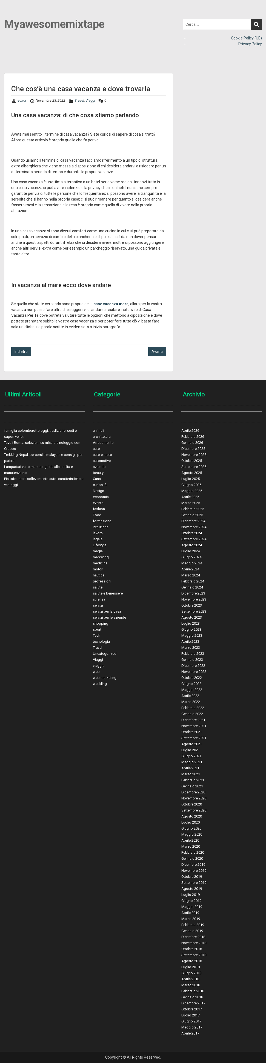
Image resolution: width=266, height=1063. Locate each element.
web (96, 672)
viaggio (99, 666)
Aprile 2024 (190, 569)
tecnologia (101, 641)
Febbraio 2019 (192, 925)
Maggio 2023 (191, 635)
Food (97, 515)
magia (98, 551)
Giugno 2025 (191, 485)
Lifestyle (99, 545)
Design (98, 491)
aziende (99, 467)
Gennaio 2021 (192, 786)
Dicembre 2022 (193, 666)
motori (98, 569)
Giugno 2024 (191, 557)
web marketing (104, 678)
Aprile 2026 (190, 430)
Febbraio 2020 (192, 852)
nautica (98, 575)
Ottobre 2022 (191, 678)
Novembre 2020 (193, 798)
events (98, 503)
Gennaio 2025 (192, 515)
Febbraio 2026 (192, 437)
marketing (101, 557)
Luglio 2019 (190, 895)
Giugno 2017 (191, 1021)
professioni (102, 581)
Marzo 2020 (190, 846)
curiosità (100, 485)
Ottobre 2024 (191, 533)
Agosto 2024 (191, 545)
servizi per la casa (107, 611)
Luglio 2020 (190, 822)
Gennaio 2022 (192, 714)
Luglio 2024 (190, 551)
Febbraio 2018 (192, 991)
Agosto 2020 (191, 816)
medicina (100, 563)
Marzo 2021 (190, 774)
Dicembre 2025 (193, 449)
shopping (100, 623)
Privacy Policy (250, 44)
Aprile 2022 (190, 696)
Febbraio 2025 (192, 509)
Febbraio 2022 (192, 708)
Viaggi (90, 100)
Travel (79, 100)
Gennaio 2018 (192, 997)
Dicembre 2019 (193, 864)
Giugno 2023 (191, 629)
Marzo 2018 (190, 985)
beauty (98, 473)
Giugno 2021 (191, 756)
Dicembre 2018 (193, 937)
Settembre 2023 (193, 611)
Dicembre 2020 (193, 792)
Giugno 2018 (191, 973)
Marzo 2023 (190, 647)
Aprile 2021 (190, 768)
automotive (102, 461)
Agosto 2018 (191, 961)
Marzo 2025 (190, 503)
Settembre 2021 (193, 738)
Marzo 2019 (190, 919)
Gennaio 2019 (192, 931)
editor (22, 100)
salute (97, 587)
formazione (102, 521)
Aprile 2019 (190, 913)
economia (101, 497)
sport (97, 629)
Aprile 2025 (190, 497)
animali (98, 430)
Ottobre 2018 (191, 949)
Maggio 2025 (191, 491)
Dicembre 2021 (193, 720)
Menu (10, 15)
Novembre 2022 (193, 672)
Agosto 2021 (191, 744)
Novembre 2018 (193, 943)
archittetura (102, 437)
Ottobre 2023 (191, 605)
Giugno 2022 (191, 684)
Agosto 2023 (191, 617)
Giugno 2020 (191, 828)
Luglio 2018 (190, 967)
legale (97, 539)
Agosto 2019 (191, 889)
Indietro (21, 351)
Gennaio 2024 (192, 587)
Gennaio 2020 (192, 858)
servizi (98, 605)
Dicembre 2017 (193, 1003)
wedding (100, 684)
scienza (99, 599)
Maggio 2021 (191, 762)
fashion (99, 509)
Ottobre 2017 (191, 1009)
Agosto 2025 (191, 473)
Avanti (157, 351)
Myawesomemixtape (54, 24)
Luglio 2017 (190, 1015)
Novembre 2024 (193, 527)
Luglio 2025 (190, 479)
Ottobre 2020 (191, 804)
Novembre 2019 (193, 870)
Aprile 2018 (190, 979)
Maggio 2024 (191, 563)
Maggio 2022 (191, 690)
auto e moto (102, 455)
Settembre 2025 (193, 467)
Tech (96, 635)
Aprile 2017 (190, 1033)
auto (96, 449)
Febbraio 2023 (192, 653)
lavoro (98, 533)
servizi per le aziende (109, 617)
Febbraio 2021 (192, 780)
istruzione (100, 527)
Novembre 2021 (193, 726)
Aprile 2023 (190, 641)
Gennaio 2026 (192, 443)
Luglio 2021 (190, 750)
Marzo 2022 (190, 702)
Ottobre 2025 (191, 461)
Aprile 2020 (190, 840)
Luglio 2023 (190, 623)
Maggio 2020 (191, 834)
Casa (97, 479)
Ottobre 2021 (191, 732)
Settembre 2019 (193, 883)
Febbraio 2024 (192, 581)
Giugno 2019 (191, 901)
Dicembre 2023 (193, 593)
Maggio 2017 (191, 1027)
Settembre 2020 (193, 810)
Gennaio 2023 (192, 660)
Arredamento (103, 443)
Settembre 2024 (193, 539)
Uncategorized (104, 653)
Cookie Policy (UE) (246, 38)
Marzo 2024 (190, 575)
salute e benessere (108, 593)
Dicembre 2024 (193, 521)
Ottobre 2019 (191, 877)
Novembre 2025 (193, 455)
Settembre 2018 (193, 955)
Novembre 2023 (193, 599)
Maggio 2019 (191, 907)
